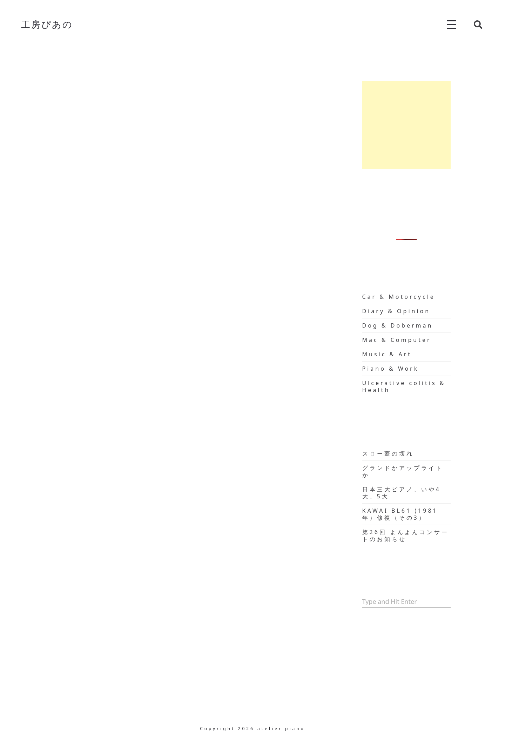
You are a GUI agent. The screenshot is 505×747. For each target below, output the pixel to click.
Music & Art (387, 354)
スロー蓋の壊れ (388, 453)
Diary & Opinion (396, 311)
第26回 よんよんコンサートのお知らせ (405, 536)
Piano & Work (390, 368)
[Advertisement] (406, 125)
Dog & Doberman (397, 325)
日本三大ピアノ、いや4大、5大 (401, 493)
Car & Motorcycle (398, 296)
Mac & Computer (396, 339)
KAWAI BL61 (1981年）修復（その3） (400, 514)
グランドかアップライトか (402, 471)
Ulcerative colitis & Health (404, 386)
